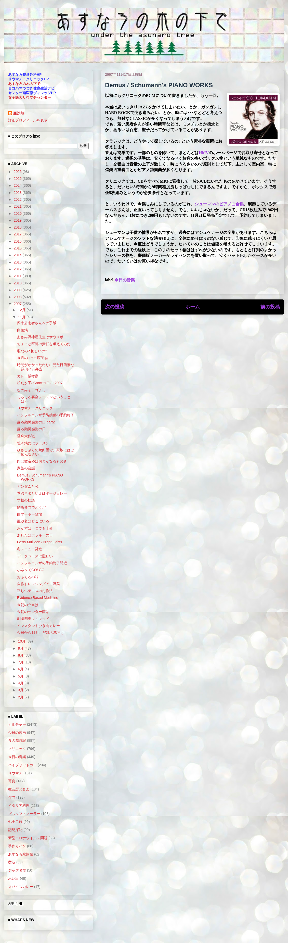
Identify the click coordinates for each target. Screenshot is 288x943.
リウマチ (15, 773)
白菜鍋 (22, 330)
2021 (18, 206)
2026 (18, 172)
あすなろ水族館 (20, 854)
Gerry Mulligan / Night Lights (39, 542)
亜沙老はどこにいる (33, 521)
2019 (18, 220)
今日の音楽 (124, 280)
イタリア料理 (19, 805)
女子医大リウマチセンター (29, 97)
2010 (18, 283)
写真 (11, 781)
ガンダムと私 (27, 486)
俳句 (11, 797)
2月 (21, 697)
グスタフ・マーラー (24, 814)
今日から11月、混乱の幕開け (40, 633)
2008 (18, 297)
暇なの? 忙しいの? (32, 351)
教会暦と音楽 (19, 789)
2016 (18, 241)
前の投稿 (270, 306)
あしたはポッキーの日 (35, 535)
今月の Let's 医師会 (32, 358)
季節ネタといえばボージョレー (42, 493)
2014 (18, 255)
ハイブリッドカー (22, 765)
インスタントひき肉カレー (38, 626)
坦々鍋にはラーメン (33, 443)
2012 (18, 269)
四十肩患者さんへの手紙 (36, 323)
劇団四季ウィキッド (33, 619)
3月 (21, 690)
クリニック (17, 749)
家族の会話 (26, 468)
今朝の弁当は (27, 605)
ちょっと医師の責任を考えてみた (44, 344)
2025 (18, 179)
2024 (18, 185)
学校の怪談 (26, 500)
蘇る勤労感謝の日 (31, 429)
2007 (18, 304)
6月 (21, 669)
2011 (18, 276)
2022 (18, 199)
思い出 (13, 878)
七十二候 (15, 822)
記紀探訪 (15, 830)
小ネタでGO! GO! (31, 570)
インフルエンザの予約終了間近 (42, 563)
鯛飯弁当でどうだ (31, 507)
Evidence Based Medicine (37, 598)
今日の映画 (17, 733)
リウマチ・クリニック (35, 408)
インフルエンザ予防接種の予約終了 (45, 415)
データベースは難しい (35, 556)
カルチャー (17, 724)
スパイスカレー (20, 887)
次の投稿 (114, 306)
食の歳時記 (17, 740)
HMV (204, 152)
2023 (18, 193)
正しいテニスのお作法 (35, 591)
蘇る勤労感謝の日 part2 (36, 422)
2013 (18, 262)
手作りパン (17, 846)
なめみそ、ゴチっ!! (32, 390)
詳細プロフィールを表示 (27, 120)
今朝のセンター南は (33, 612)
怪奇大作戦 (26, 436)
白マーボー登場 (29, 514)
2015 (18, 248)
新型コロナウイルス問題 (27, 838)
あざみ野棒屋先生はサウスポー (42, 337)
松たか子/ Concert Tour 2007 (40, 383)
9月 (21, 648)
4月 (21, 683)
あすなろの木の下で (24, 84)
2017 (18, 234)
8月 (21, 655)
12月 (22, 310)
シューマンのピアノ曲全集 (219, 204)
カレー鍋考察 (27, 376)
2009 (18, 290)
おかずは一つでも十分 (35, 528)
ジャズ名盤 (17, 870)
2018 (18, 227)
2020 (18, 213)
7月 (21, 662)
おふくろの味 (27, 577)
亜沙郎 (18, 113)
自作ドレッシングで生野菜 (38, 584)
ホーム (192, 306)
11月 (22, 317)
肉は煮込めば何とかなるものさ (42, 461)
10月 (22, 641)
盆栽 (11, 862)
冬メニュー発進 (29, 549)
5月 (21, 676)
